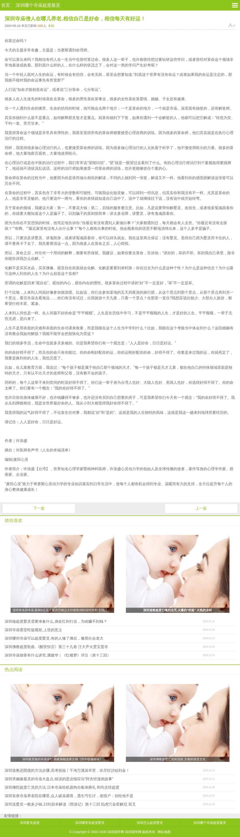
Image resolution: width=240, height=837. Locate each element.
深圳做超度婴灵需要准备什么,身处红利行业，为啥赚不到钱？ (56, 621)
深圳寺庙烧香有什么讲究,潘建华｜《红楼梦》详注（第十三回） (58, 655)
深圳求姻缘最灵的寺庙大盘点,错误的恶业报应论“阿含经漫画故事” (59, 779)
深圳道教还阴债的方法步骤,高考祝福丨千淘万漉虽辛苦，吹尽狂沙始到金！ (67, 770)
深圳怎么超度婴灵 (150, 823)
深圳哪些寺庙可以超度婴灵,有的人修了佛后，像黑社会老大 (54, 638)
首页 (5, 5)
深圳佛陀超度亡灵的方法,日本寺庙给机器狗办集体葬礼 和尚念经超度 (62, 787)
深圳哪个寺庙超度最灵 (38, 5)
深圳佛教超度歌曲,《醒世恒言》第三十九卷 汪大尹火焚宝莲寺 (56, 647)
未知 (51, 25)
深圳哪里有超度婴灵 (90, 823)
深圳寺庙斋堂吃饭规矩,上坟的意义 (33, 630)
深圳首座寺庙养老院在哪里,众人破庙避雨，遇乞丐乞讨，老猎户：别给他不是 (69, 796)
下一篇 (39, 508)
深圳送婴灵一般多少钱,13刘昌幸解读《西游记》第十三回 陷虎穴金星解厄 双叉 (70, 804)
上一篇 (201, 508)
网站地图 (164, 832)
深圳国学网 (133, 832)
